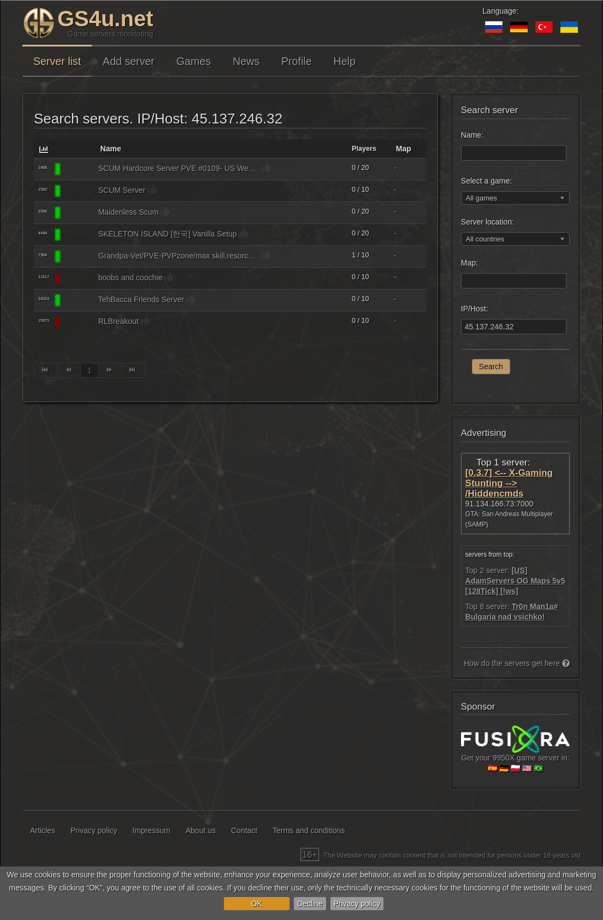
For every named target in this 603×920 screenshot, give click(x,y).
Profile (296, 61)
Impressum (151, 830)
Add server (129, 61)
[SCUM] (77, 169)
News (246, 61)
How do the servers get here (517, 663)
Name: (472, 135)
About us (201, 830)
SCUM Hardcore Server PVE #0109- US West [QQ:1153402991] (178, 168)
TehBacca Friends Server (141, 299)
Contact (244, 830)
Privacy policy (357, 903)
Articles (42, 830)
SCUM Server (121, 190)
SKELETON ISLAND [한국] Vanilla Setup (167, 233)
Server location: (487, 221)
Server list (57, 61)
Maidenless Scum (128, 212)
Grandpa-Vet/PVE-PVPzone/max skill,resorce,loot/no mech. (178, 255)
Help (345, 61)
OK (256, 903)
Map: (469, 262)
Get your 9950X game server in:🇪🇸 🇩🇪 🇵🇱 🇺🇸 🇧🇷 (515, 753)
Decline (310, 903)
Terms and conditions (309, 830)
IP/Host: (474, 308)
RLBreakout (118, 321)
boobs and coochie (130, 277)
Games (193, 61)
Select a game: (486, 180)
